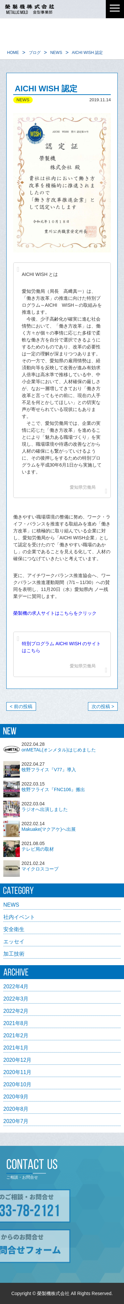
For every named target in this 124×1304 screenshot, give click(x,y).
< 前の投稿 (21, 706)
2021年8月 (16, 1023)
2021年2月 (16, 1035)
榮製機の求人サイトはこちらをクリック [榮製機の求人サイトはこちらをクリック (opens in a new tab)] (55, 613)
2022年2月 (16, 1011)
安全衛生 (13, 929)
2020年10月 (17, 1084)
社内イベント (19, 917)
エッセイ (13, 941)
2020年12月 (17, 1060)
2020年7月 (16, 1121)
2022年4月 (16, 986)
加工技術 (13, 954)
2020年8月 (16, 1109)
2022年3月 (16, 999)
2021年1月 (16, 1048)
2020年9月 (16, 1097)
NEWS (11, 905)
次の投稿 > (103, 706)
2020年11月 (17, 1072)
